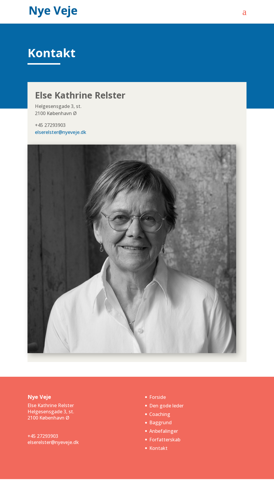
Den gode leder (166, 405)
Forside (157, 397)
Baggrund (160, 422)
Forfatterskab (164, 439)
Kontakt (158, 448)
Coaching (159, 414)
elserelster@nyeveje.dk (60, 132)
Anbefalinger (163, 431)
